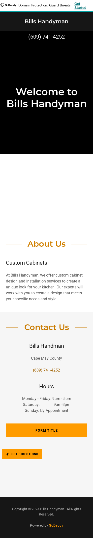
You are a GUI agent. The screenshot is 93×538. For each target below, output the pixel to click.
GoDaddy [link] (56, 525)
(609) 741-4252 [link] (46, 37)
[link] (46, 22)
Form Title (46, 430)
